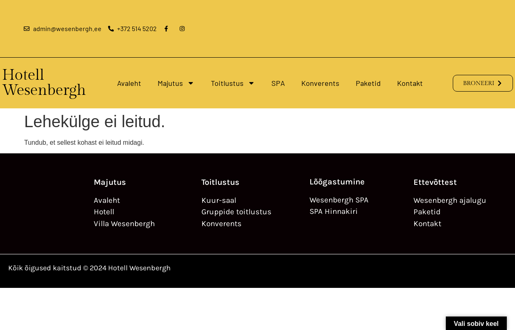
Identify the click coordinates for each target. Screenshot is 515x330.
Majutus (176, 83)
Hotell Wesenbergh (44, 82)
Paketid (368, 83)
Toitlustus (233, 83)
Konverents (320, 83)
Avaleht (129, 83)
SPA (278, 83)
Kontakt (410, 83)
